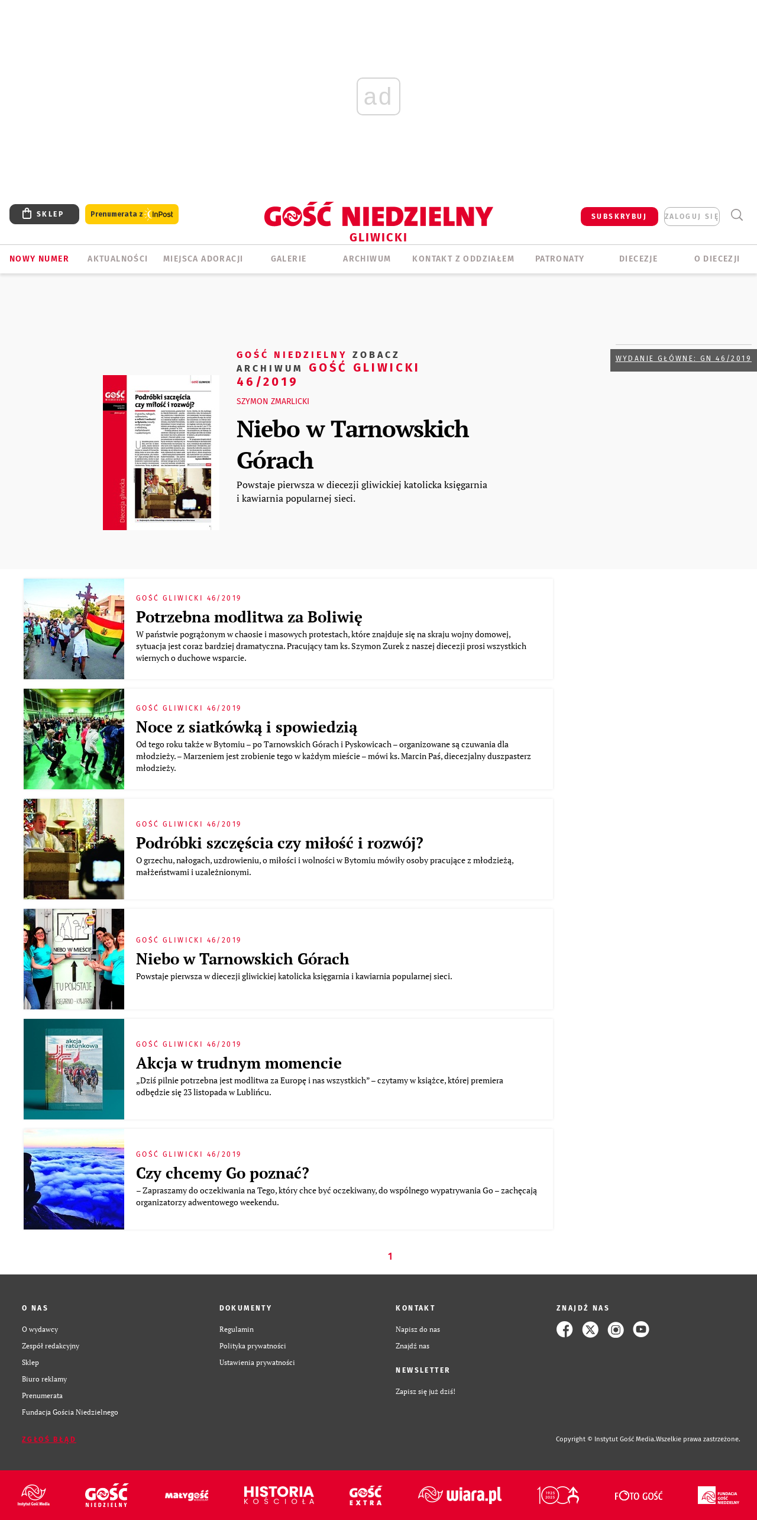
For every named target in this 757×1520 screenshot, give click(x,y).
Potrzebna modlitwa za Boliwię (249, 616)
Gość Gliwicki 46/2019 (328, 368)
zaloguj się (692, 216)
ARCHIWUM (367, 259)
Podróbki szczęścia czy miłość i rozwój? (279, 842)
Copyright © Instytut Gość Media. (606, 1439)
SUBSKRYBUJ (619, 216)
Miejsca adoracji (203, 259)
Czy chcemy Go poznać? (222, 1173)
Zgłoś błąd (49, 1439)
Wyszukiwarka (737, 215)
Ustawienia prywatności (257, 1362)
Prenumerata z (131, 214)
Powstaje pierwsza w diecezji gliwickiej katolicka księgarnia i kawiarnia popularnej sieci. (362, 491)
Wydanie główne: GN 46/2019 (684, 358)
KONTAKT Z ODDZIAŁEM (463, 259)
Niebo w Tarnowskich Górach (353, 443)
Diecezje (638, 259)
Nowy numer (39, 259)
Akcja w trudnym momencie (239, 1063)
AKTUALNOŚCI (118, 259)
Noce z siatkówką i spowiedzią (246, 727)
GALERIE (289, 259)
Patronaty (560, 259)
